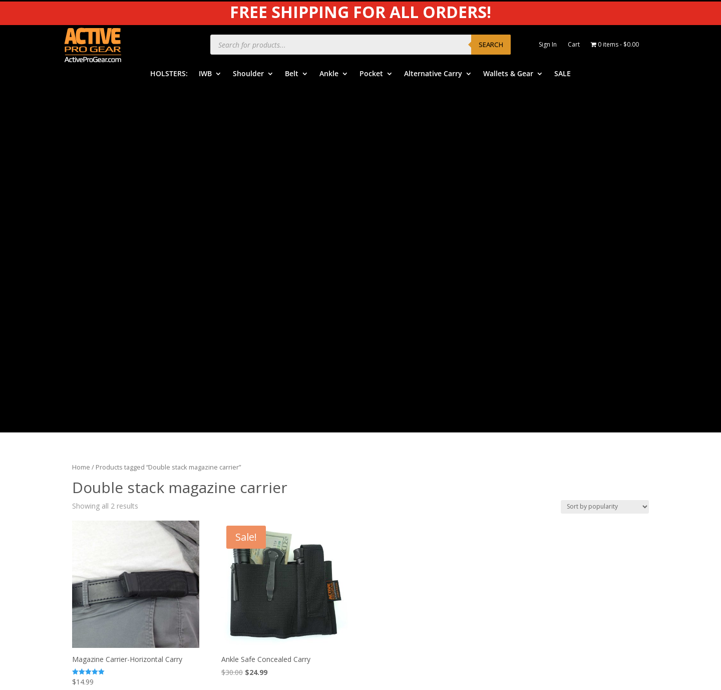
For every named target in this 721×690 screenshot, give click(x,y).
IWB (205, 74)
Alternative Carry (433, 74)
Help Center (396, 424)
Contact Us (395, 517)
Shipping (390, 470)
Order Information (406, 454)
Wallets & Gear (508, 74)
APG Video (545, 410)
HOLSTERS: (169, 74)
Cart (574, 45)
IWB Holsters (245, 424)
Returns (389, 486)
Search (491, 44)
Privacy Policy (550, 440)
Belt (291, 74)
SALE (562, 74)
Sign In (548, 45)
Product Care (549, 425)
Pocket (371, 74)
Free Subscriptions (406, 501)
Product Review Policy (564, 472)
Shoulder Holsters (253, 439)
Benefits (390, 439)
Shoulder (248, 74)
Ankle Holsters (247, 470)
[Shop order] (605, 160)
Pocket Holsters (250, 486)
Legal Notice (548, 456)
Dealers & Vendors (407, 532)
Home (81, 120)
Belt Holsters (245, 454)
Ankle (328, 74)
